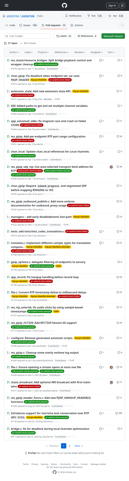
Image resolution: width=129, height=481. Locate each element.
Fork (95, 16)
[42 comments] (119, 322)
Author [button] (14, 52)
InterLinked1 (42, 159)
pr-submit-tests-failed (60, 79)
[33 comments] (119, 136)
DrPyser (41, 84)
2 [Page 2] (69, 445)
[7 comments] (120, 105)
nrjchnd (40, 315)
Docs (75, 464)
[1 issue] (101, 60)
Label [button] (28, 52)
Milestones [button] (62, 52)
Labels (64, 36)
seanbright (41, 346)
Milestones (87, 36)
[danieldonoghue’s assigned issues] (111, 382)
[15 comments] (119, 216)
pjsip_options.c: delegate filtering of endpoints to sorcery (48, 262)
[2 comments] (120, 60)
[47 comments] (119, 292)
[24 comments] (119, 276)
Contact (84, 464)
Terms (26, 464)
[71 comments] (119, 382)
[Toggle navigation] (6, 5)
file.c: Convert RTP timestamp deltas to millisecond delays (48, 292)
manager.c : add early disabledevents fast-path (41, 217)
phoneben (41, 129)
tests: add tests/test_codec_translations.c (38, 231)
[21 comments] (119, 201)
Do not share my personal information (64, 467)
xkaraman (48, 421)
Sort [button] (111, 52)
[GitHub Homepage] (55, 472)
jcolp (40, 99)
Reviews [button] (79, 52)
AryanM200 (41, 300)
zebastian (41, 235)
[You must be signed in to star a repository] (116, 16)
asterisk (13, 16)
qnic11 (41, 194)
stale (58, 266)
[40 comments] (119, 166)
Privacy (34, 464)
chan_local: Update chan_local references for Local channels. (50, 152)
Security (44, 464)
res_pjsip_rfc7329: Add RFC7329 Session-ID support (44, 323)
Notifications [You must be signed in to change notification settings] (73, 15)
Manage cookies (98, 464)
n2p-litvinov (47, 436)
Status (54, 464)
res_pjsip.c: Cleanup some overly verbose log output (45, 352)
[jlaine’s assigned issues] (111, 367)
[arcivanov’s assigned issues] (111, 167)
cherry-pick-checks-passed (57, 170)
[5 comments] (120, 151)
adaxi (40, 269)
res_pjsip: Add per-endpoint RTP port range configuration (48, 136)
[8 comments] (120, 75)
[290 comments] (118, 413)
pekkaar (41, 68)
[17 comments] (119, 307)
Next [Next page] (77, 445)
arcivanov (41, 178)
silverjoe (42, 285)
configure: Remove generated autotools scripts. (42, 338)
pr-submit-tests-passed (46, 64)
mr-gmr (41, 330)
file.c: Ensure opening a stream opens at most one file (46, 367)
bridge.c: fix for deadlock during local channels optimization (50, 429)
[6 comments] (120, 352)
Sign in (112, 5)
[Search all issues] (27, 36)
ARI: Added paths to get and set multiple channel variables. (49, 106)
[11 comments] (119, 91)
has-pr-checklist (38, 79)
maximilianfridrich (44, 360)
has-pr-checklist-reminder (57, 246)
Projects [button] (43, 52)
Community (65, 464)
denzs (41, 209)
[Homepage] (64, 5)
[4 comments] (120, 428)
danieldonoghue (50, 390)
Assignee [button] (96, 52)
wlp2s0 (39, 144)
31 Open (10, 43)
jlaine (44, 375)
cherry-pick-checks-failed (30, 170)
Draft (57, 99)
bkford (41, 114)
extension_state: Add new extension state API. (41, 91)
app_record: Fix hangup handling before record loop (45, 277)
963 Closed (28, 43)
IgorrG (47, 406)
